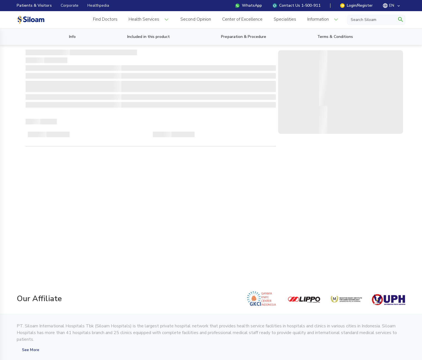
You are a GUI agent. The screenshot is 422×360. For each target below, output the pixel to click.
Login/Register (356, 5)
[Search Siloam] (372, 19)
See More (30, 349)
